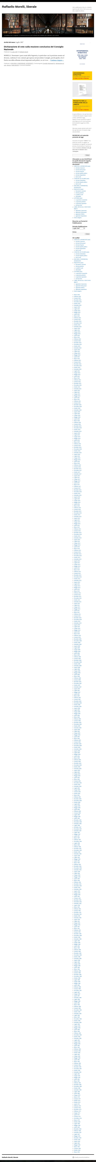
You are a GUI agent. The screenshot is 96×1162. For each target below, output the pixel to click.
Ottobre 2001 (77, 793)
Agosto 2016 (77, 497)
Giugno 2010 (77, 628)
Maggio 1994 (77, 877)
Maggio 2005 (77, 735)
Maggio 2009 (77, 651)
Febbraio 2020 (77, 422)
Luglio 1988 (77, 980)
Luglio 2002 (77, 788)
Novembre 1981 (78, 1068)
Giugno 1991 (77, 923)
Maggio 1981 (77, 1077)
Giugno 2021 (77, 394)
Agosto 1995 (77, 855)
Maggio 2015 (77, 523)
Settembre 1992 (78, 903)
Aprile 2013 (77, 568)
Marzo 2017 (77, 484)
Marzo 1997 (77, 838)
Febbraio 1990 (77, 949)
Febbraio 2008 (77, 678)
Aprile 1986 (77, 1003)
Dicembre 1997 (77, 827)
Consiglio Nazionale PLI (49, 63)
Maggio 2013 (77, 566)
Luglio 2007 (77, 690)
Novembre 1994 (78, 868)
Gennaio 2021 (77, 403)
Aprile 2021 (77, 397)
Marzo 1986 (77, 1004)
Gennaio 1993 (77, 898)
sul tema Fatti (79, 205)
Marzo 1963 (77, 1152)
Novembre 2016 (78, 491)
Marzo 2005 (77, 738)
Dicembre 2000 (77, 798)
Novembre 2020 (78, 406)
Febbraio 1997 (77, 839)
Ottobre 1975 (77, 1100)
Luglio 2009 (77, 648)
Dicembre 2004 (77, 743)
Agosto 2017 (77, 475)
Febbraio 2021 (77, 401)
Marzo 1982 (77, 1061)
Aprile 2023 (77, 356)
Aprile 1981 (77, 1079)
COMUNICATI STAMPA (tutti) (81, 178)
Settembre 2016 (78, 495)
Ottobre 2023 (77, 346)
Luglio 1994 (77, 873)
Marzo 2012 (77, 591)
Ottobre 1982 (77, 1052)
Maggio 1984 (77, 1027)
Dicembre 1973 (77, 1109)
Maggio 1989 (77, 965)
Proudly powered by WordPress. (82, 1157)
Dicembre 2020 (77, 404)
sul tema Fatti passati (80, 169)
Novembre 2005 (78, 724)
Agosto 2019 (77, 433)
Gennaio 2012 (77, 594)
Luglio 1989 (77, 962)
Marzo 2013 (77, 569)
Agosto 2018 (77, 454)
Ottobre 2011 (77, 600)
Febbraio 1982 (77, 1063)
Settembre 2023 (78, 348)
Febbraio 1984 (77, 1033)
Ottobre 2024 (77, 325)
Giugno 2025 (77, 310)
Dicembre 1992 (77, 900)
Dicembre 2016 (77, 490)
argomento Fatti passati (81, 212)
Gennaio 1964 (77, 1148)
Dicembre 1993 (77, 884)
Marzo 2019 (77, 442)
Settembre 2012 (78, 580)
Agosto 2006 (77, 708)
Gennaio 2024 (77, 341)
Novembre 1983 (78, 1035)
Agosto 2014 (77, 539)
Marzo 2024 (77, 337)
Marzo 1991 (77, 928)
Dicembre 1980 (77, 1084)
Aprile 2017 (77, 483)
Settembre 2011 (77, 601)
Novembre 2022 (78, 365)
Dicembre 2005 (77, 722)
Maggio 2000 (77, 807)
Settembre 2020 (78, 410)
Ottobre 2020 (77, 408)
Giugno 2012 (77, 585)
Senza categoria (78, 217)
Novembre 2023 (78, 344)
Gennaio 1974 (77, 1107)
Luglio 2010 (77, 626)
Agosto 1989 (77, 960)
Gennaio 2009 (77, 658)
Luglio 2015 (77, 520)
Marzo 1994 (77, 880)
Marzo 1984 (77, 1031)
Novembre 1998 (78, 822)
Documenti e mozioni (81, 191)
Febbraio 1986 (77, 1006)
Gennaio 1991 (77, 932)
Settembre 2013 (78, 559)
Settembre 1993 (78, 889)
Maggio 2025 (77, 312)
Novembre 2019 (78, 427)
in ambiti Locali (79, 194)
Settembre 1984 (78, 1022)
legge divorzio (15, 65)
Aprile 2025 (77, 314)
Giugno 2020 (77, 415)
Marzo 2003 (77, 779)
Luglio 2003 (77, 772)
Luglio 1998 (77, 825)
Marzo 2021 (77, 399)
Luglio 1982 (77, 1054)
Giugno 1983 (77, 1042)
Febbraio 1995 (77, 864)
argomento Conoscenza (81, 210)
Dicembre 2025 (77, 300)
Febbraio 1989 (77, 971)
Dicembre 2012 (77, 575)
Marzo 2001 (77, 795)
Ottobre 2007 (77, 685)
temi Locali (78, 177)
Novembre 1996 (78, 841)
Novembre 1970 (78, 1118)
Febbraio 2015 (77, 529)
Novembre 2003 (78, 765)
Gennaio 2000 (77, 813)
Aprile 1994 (77, 878)
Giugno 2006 (77, 712)
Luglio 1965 (77, 1143)
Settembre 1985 (78, 1013)
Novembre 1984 (78, 1019)
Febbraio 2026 (77, 296)
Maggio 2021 (77, 396)
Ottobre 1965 (77, 1139)
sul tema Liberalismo (80, 180)
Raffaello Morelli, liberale (19, 6)
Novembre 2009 (78, 641)
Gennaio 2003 (77, 781)
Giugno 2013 (77, 564)
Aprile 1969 (77, 1127)
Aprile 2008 (77, 674)
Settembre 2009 (78, 644)
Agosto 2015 (77, 518)
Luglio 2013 (77, 562)
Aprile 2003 (77, 777)
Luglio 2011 (77, 605)
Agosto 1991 (77, 919)
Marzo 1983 (77, 1047)
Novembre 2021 (78, 385)
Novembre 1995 (78, 850)
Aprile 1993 (77, 896)
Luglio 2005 (77, 731)
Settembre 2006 (78, 706)
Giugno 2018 (77, 458)
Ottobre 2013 (77, 557)
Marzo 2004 (77, 758)
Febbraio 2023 (77, 360)
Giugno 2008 (77, 671)
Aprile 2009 (77, 653)
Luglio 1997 (77, 832)
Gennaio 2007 (77, 699)
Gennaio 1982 (77, 1065)
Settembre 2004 (78, 749)
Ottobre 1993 (77, 887)
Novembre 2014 (78, 534)
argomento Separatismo (81, 216)
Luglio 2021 (77, 392)
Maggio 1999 (77, 816)
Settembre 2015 (78, 516)
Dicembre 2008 (77, 660)
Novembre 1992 (78, 901)
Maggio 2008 (77, 672)
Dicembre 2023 (77, 342)
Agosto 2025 (77, 307)
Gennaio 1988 (77, 988)
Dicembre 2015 (77, 511)
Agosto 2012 (77, 582)
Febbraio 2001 (77, 797)
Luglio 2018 (77, 456)
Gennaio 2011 (77, 616)
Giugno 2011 (77, 607)
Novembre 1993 (78, 885)
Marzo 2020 (77, 420)
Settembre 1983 (78, 1038)
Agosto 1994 (77, 871)
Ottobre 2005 (77, 726)
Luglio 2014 (77, 541)
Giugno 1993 (77, 893)
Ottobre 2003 (77, 767)
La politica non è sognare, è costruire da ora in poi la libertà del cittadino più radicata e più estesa (31, 35)
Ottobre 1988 (77, 978)
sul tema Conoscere (80, 168)
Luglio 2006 (77, 710)
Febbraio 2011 (77, 614)
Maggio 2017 (77, 481)
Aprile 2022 (77, 376)
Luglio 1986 (77, 999)
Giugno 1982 (77, 1056)
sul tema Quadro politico (81, 173)
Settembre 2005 (78, 727)
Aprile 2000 (77, 809)
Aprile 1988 (77, 985)
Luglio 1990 (77, 940)
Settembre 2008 (78, 665)
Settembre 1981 (78, 1072)
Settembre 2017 (78, 474)
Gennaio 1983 (77, 1051)
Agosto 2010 (77, 625)
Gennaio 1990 (77, 951)
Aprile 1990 (77, 946)
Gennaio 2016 (77, 509)
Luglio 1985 (77, 1015)
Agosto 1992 (77, 905)
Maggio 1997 (77, 834)
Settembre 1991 (78, 917)
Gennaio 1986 (77, 1008)
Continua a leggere (57, 60)
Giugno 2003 (77, 774)
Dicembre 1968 (77, 1129)
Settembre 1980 (78, 1090)
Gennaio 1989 (77, 972)
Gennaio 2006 (77, 720)
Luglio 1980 (77, 1091)
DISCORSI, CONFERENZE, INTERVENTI (22, 63)
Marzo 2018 (77, 463)
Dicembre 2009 (77, 639)
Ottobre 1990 (77, 937)
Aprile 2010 (77, 632)
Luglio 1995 (77, 857)
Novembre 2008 (78, 662)
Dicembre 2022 (77, 364)
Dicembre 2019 (77, 426)
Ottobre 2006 (77, 704)
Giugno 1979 (77, 1095)
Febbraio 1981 (77, 1083)
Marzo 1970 (77, 1120)
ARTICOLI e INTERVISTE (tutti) (82, 166)
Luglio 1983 (77, 1040)
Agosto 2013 (77, 561)
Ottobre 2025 (77, 303)
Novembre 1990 (78, 935)
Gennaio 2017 (77, 488)
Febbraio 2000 (77, 811)
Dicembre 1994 (77, 866)
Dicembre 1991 (77, 912)
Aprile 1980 (77, 1093)
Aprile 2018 (77, 461)
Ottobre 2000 (77, 802)
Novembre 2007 (78, 683)
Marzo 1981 (77, 1081)
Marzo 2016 (77, 506)
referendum (78, 196)
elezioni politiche (80, 192)
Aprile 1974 (77, 1104)
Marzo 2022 (77, 378)
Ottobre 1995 (77, 852)
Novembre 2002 (78, 783)
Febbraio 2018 (77, 465)
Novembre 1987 (78, 990)
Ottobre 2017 (77, 472)
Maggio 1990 (77, 944)
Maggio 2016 (77, 502)
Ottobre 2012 (77, 578)
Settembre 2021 (78, 388)
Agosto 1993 (77, 891)
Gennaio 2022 (77, 381)
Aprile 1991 (77, 926)
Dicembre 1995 (77, 848)
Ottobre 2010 (77, 621)
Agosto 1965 (77, 1141)
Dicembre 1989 (77, 953)
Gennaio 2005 (77, 742)
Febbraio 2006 (77, 719)
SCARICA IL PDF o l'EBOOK (81, 78)
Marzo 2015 (77, 527)
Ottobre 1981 (77, 1070)
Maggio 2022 (77, 374)
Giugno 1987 (77, 994)
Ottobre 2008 (77, 664)
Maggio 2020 (77, 417)
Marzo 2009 (77, 655)
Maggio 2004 (77, 754)
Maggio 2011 (77, 609)
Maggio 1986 (77, 1001)
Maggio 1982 (77, 1058)
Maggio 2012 (77, 587)
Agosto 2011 (77, 603)
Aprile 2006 (77, 715)
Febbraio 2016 (77, 507)
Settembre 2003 (78, 768)
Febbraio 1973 (77, 1111)
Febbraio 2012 (77, 593)
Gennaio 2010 (77, 637)
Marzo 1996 (77, 845)
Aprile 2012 (77, 589)
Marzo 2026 (77, 294)
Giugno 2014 (77, 543)
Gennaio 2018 (77, 467)
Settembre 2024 (78, 326)
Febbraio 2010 (77, 635)
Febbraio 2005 (77, 740)
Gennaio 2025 (77, 319)
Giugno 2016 (77, 500)
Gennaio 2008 (77, 680)
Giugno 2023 (77, 353)
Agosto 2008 (77, 667)
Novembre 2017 (78, 470)
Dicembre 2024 (77, 321)
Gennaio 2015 (77, 530)
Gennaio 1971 (77, 1116)
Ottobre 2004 (77, 747)
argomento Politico (80, 214)
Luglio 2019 (77, 435)
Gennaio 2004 (77, 761)
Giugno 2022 (77, 372)
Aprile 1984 (77, 1029)
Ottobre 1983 (77, 1036)
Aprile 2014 (77, 546)
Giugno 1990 (77, 942)
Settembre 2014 (78, 538)
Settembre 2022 (78, 369)
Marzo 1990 (77, 948)
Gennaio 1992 (77, 910)
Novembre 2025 (78, 301)
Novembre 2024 (78, 323)
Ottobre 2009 (77, 642)
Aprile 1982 (77, 1059)
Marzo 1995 (77, 862)
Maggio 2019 (77, 438)
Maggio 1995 (77, 859)
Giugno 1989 (77, 964)
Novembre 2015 (78, 513)
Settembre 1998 (78, 823)
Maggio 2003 (77, 775)
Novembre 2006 (78, 703)
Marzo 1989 (77, 969)
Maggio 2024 (77, 333)
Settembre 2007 (78, 687)
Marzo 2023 (77, 358)
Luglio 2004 (77, 752)
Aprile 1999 (77, 818)
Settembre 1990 (78, 939)
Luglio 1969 (77, 1123)
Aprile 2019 (77, 440)
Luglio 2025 (77, 309)
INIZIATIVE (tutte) (78, 189)
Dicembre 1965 (77, 1138)
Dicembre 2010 (77, 617)
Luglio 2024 (77, 330)
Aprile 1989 (77, 967)
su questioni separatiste (81, 203)
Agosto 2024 (77, 328)
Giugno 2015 (77, 522)
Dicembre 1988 (77, 974)
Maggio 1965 (77, 1145)
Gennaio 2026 (77, 298)
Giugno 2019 (77, 436)
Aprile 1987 (77, 996)
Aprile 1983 (77, 1045)
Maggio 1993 (77, 894)
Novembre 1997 (78, 829)
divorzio (9, 65)
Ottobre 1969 (77, 1122)
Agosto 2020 (77, 412)
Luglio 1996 (77, 843)
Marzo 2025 (77, 316)
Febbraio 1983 (77, 1049)
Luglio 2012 (77, 584)
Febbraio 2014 (77, 550)
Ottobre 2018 (77, 451)
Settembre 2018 (78, 452)
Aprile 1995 (77, 861)
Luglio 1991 (77, 921)
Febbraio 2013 (77, 571)
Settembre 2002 (78, 786)
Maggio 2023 (77, 355)
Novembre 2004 (78, 745)
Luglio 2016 (77, 498)
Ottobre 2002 (77, 784)
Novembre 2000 (78, 800)
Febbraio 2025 (77, 317)
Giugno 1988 (77, 981)
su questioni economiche (81, 200)
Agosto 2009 (77, 646)
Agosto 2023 (77, 349)
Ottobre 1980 (77, 1088)
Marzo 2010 (77, 633)
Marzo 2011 (77, 612)
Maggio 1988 (77, 983)
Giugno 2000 (77, 806)
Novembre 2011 (78, 598)
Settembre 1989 (78, 958)
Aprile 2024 (77, 335)
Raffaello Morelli (24, 52)
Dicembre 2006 (77, 701)
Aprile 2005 (77, 736)
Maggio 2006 (77, 713)
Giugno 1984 (77, 1026)
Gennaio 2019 (77, 445)
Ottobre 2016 (77, 493)
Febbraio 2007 (77, 697)
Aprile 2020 (77, 419)
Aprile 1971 (77, 1114)
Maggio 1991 (77, 925)
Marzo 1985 (77, 1017)
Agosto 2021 (77, 390)
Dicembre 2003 (77, 763)
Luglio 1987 (77, 992)
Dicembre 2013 (77, 554)
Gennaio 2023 (77, 362)
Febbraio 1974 (77, 1106)
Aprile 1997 (77, 836)
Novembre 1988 (78, 976)
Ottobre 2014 (77, 536)
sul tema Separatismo (81, 175)
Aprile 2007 (77, 694)
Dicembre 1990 (77, 933)
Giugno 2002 (77, 790)
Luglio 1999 (77, 814)
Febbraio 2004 (77, 759)
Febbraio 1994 (77, 882)
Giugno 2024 (77, 332)
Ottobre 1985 (77, 1011)
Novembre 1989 (78, 955)
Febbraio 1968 (77, 1130)
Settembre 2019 (78, 431)
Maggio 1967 (77, 1136)
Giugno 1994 (77, 875)
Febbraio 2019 (77, 443)
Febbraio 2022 (77, 380)
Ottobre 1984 (77, 1020)
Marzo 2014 (77, 548)
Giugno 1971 (77, 1113)
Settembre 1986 (78, 997)
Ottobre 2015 (77, 514)
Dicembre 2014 (77, 532)
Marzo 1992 (77, 907)
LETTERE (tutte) (78, 198)
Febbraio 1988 (77, 987)
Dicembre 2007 (77, 681)
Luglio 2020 (77, 413)
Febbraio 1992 (77, 909)
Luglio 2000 (77, 804)
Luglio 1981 (77, 1074)
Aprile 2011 (77, 610)
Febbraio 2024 (77, 339)
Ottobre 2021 (77, 387)
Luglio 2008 (77, 669)
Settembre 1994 (78, 869)
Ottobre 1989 (77, 956)
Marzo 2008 (77, 676)
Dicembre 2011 (77, 596)
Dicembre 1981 (77, 1067)
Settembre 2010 (78, 623)
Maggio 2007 (77, 692)
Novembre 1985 (78, 1010)
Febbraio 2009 (77, 656)
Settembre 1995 (78, 854)
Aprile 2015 (77, 525)
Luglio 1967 (77, 1134)
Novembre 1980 (78, 1086)
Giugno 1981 (77, 1075)
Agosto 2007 (77, 688)
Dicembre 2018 (77, 447)
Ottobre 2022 (77, 367)
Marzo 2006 (77, 717)
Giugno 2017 (77, 479)
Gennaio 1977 (77, 1098)
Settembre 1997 (78, 830)
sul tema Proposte (80, 171)
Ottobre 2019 (77, 429)
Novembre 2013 (78, 555)
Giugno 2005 (77, 733)
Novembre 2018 (78, 449)
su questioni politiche (81, 201)
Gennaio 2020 (77, 424)
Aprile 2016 (77, 504)
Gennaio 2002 (77, 791)
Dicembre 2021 (77, 383)
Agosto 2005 (77, 729)
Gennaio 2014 (77, 552)
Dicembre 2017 (77, 468)
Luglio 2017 (77, 477)
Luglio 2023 (77, 351)
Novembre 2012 (78, 577)
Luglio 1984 (77, 1024)
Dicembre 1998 (77, 820)
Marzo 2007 (77, 696)
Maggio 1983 (77, 1043)
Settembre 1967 (78, 1132)
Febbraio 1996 (77, 846)
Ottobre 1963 (77, 1150)
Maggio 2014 (77, 545)
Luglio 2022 (77, 371)
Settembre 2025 (78, 305)
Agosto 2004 (77, 751)
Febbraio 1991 (77, 930)
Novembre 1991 (78, 914)
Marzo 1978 (77, 1097)
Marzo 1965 (77, 1146)
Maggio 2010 (77, 630)
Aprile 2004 (77, 756)
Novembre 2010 (78, 619)
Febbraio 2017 (77, 486)
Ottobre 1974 (77, 1102)
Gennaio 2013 (77, 573)
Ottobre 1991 (77, 916)
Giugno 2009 (77, 649)
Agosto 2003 (77, 770)
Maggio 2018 (77, 459)
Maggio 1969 (77, 1125)
